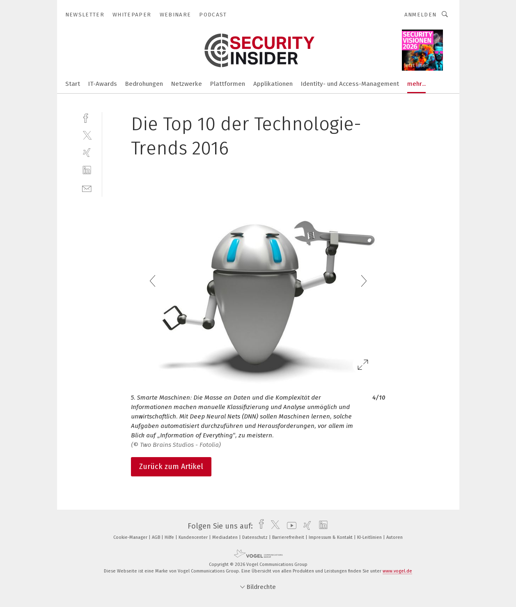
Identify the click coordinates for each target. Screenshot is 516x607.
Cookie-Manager (131, 537)
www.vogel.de (397, 571)
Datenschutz (255, 537)
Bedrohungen (144, 83)
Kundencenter (194, 537)
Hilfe (170, 537)
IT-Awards (102, 83)
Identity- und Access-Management (350, 83)
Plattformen (227, 83)
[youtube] (289, 526)
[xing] (87, 152)
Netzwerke (186, 83)
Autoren (394, 537)
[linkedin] (87, 170)
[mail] (87, 188)
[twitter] (87, 135)
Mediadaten (225, 537)
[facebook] (87, 117)
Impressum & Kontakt (331, 537)
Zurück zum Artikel (171, 466)
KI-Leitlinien (370, 537)
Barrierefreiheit (288, 537)
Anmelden (420, 14)
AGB (156, 537)
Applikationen (273, 83)
